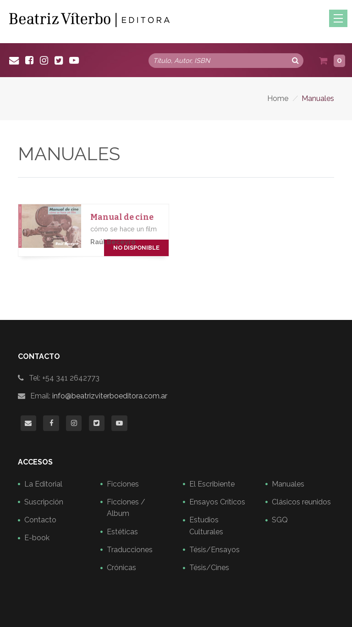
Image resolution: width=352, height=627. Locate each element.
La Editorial (43, 484)
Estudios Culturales (206, 525)
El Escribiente (212, 484)
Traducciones (130, 549)
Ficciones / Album (126, 508)
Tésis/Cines (209, 567)
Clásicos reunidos (301, 502)
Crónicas (121, 567)
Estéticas (122, 531)
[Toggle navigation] (338, 18)
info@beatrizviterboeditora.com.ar (109, 396)
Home (277, 98)
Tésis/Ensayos (214, 549)
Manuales (288, 484)
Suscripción (43, 502)
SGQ (280, 519)
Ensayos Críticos (217, 502)
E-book (37, 537)
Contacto (40, 519)
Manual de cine (122, 217)
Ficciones (123, 484)
